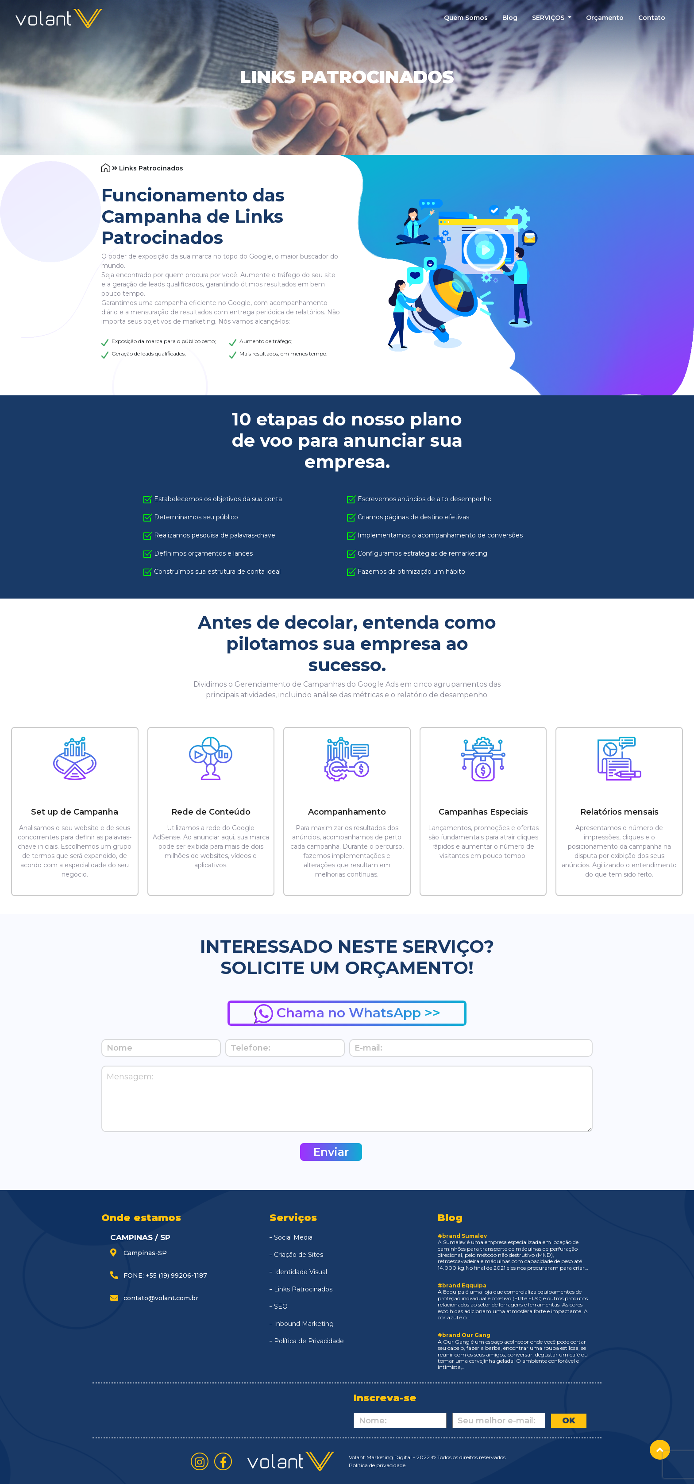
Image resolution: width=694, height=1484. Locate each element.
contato (651, 18)
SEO (281, 1306)
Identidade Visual (300, 1272)
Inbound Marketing (304, 1324)
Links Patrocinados (303, 1289)
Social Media (293, 1237)
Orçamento (605, 18)
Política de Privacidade (309, 1341)
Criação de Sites (298, 1255)
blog (509, 18)
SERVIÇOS (549, 18)
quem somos (466, 18)
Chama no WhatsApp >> (347, 1014)
